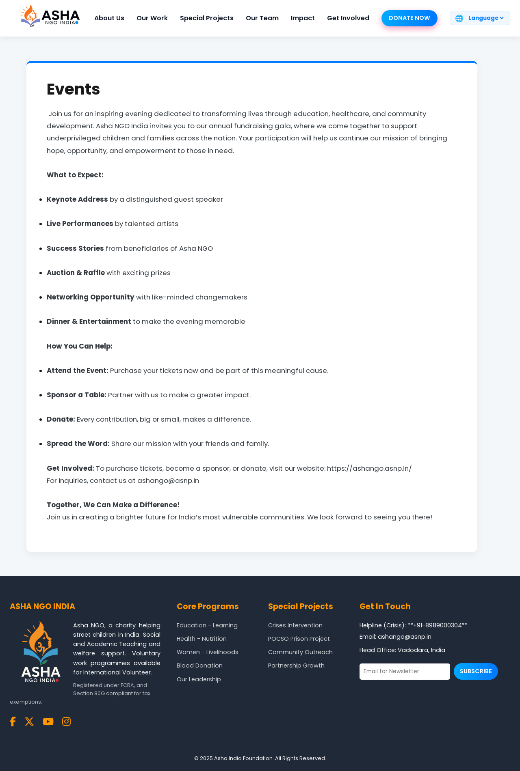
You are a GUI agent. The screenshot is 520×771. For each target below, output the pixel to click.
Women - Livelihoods (207, 652)
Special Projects (207, 18)
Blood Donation (200, 665)
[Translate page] (486, 18)
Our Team (262, 18)
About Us (109, 18)
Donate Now (409, 18)
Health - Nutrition (202, 639)
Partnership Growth (296, 665)
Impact (303, 18)
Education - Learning (207, 625)
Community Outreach (300, 652)
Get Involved (348, 18)
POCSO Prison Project (299, 639)
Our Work (152, 18)
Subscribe (476, 671)
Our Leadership (199, 679)
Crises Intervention (295, 625)
